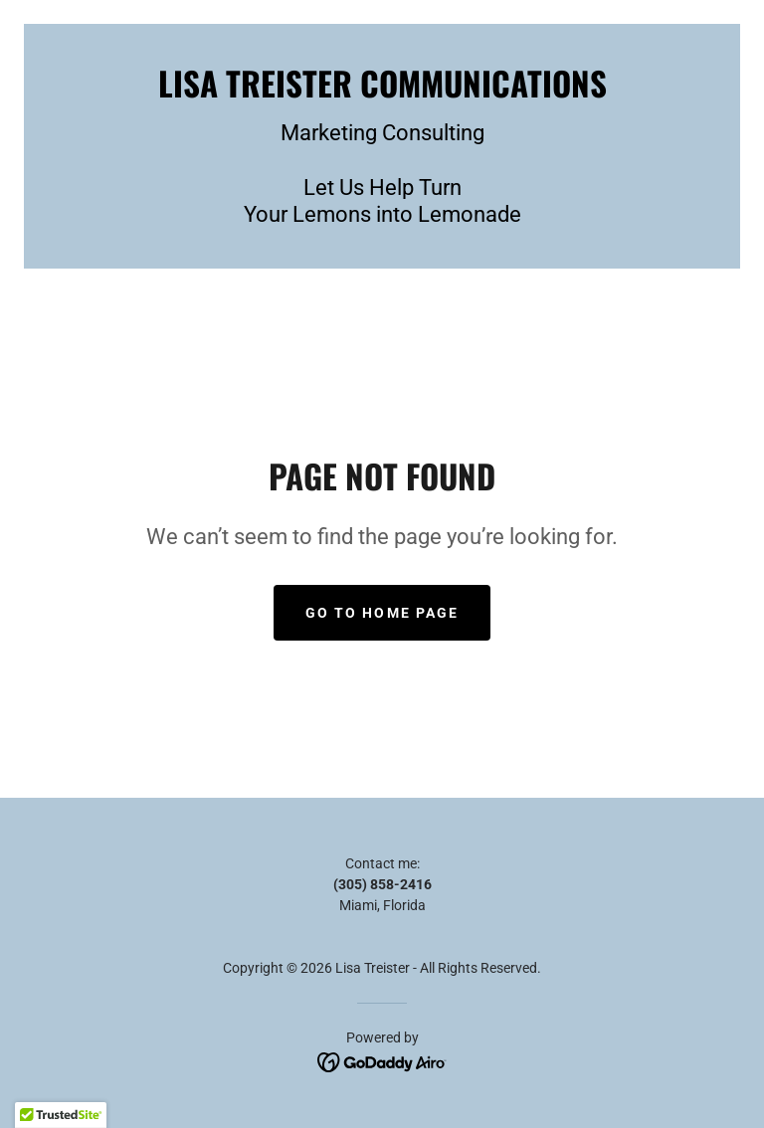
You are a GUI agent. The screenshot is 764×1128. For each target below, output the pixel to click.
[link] (382, 92)
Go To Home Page (381, 613)
